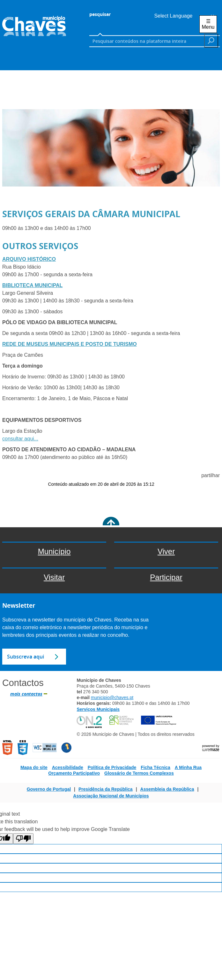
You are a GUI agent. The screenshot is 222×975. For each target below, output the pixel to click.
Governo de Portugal (49, 789)
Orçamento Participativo (74, 773)
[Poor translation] (23, 838)
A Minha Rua (188, 767)
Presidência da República (105, 789)
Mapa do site (34, 767)
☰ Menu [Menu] (208, 24)
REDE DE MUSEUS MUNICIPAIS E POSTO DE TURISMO (69, 344)
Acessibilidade (67, 767)
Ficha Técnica (155, 767)
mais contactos (26, 694)
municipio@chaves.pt (112, 697)
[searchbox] (146, 41)
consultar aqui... (20, 438)
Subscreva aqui (25, 656)
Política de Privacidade (112, 767)
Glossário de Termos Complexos (139, 773)
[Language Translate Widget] (182, 16)
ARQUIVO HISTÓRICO (29, 259)
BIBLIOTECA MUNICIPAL (32, 285)
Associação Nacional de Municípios (111, 795)
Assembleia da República (167, 789)
